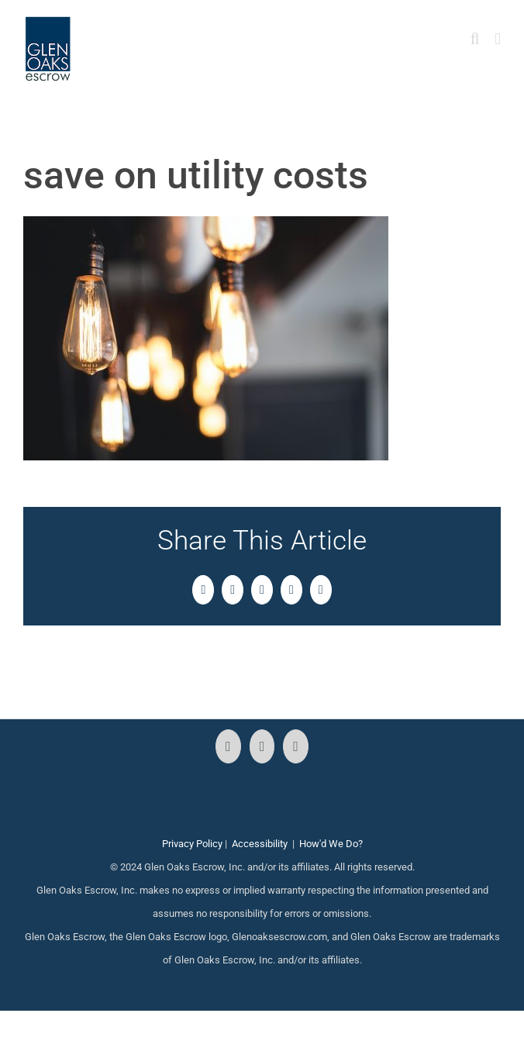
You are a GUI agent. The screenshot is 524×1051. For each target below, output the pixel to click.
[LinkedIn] (296, 746)
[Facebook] (228, 746)
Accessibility (260, 843)
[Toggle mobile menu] (498, 39)
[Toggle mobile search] (475, 39)
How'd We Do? (331, 843)
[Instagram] (262, 746)
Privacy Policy (192, 843)
